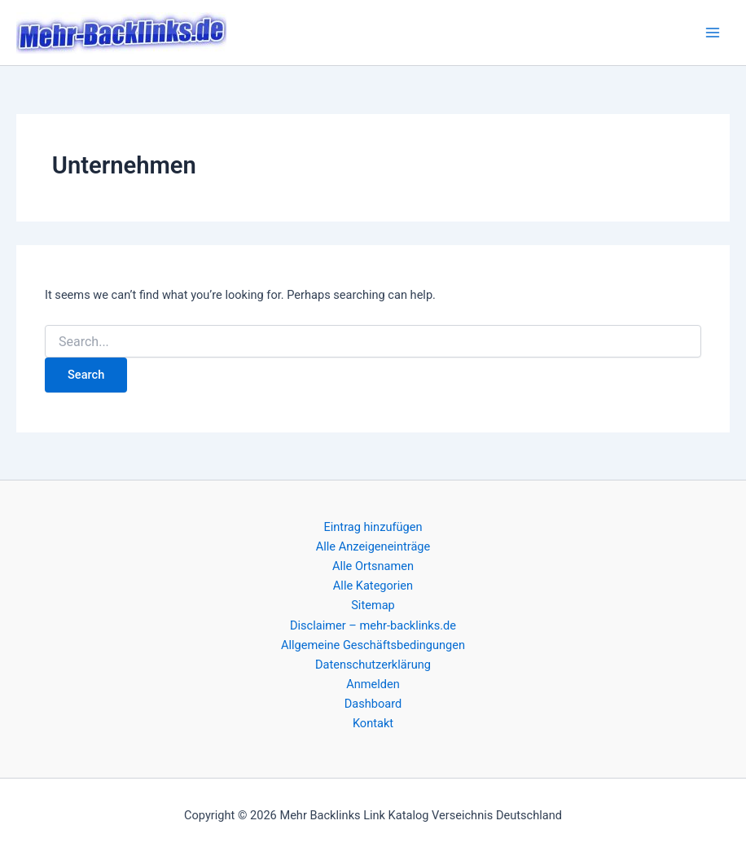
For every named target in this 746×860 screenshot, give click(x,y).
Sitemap (373, 605)
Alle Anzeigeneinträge (373, 546)
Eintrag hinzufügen (372, 527)
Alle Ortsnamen (373, 566)
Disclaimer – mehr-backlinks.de (373, 625)
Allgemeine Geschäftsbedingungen (373, 645)
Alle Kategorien (373, 585)
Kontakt (373, 723)
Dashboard (373, 703)
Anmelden (373, 684)
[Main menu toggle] (713, 32)
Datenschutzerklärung (373, 664)
